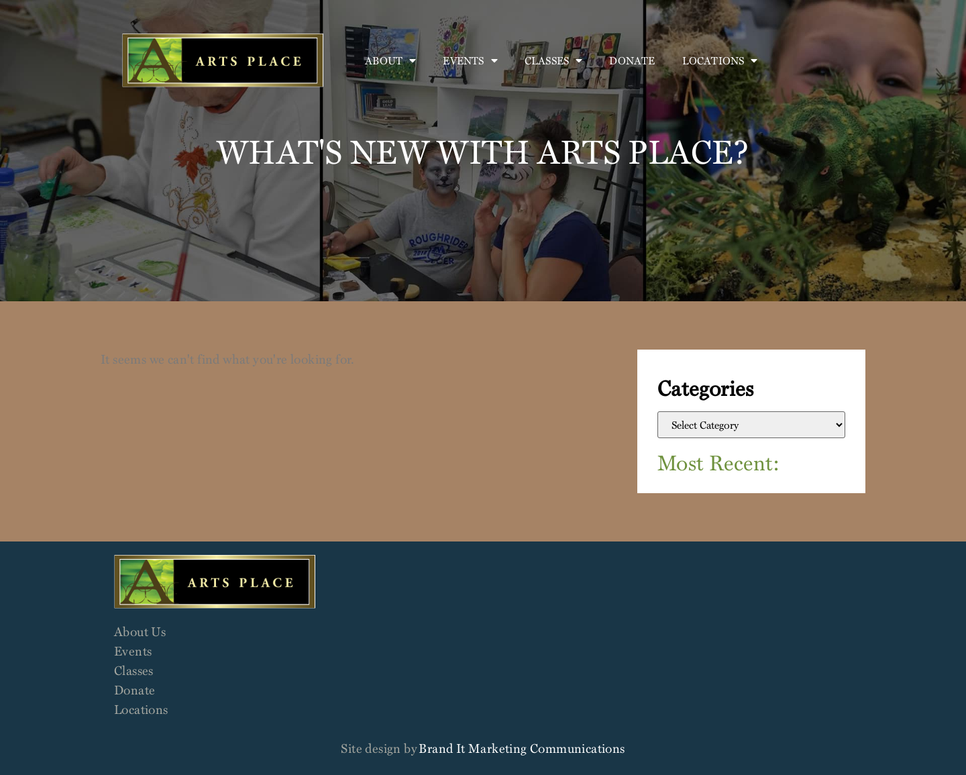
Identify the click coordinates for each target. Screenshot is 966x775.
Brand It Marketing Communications (522, 748)
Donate (632, 60)
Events (470, 60)
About (390, 60)
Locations (720, 60)
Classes (554, 60)
